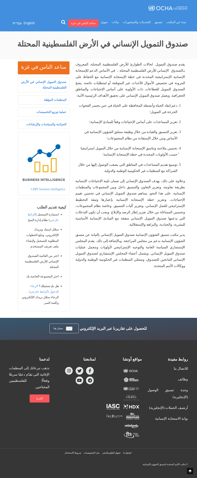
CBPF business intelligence (48, 189)
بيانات (71, 7)
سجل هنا (63, 328)
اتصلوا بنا (127, 452)
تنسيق (113, 7)
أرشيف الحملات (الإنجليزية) (168, 408)
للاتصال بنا (181, 368)
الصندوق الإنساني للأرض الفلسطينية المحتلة (150, 22)
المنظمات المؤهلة (55, 100)
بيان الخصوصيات (92, 452)
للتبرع (39, 398)
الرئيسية (183, 22)
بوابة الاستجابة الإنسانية (171, 418)
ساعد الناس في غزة (39, 7)
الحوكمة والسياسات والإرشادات (46, 124)
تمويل (60, 7)
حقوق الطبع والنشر (111, 452)
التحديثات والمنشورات (91, 7)
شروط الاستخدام (73, 452)
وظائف (183, 379)
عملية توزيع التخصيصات (51, 112)
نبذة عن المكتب (130, 7)
